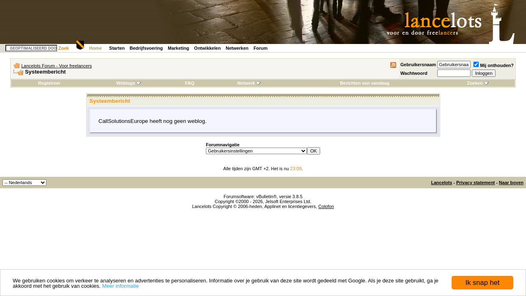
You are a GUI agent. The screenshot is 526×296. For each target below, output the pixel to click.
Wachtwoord (413, 73)
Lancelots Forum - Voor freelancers (56, 65)
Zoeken (478, 83)
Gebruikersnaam (418, 64)
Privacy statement (475, 182)
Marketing (178, 48)
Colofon (326, 206)
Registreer (49, 83)
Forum (261, 48)
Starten (117, 48)
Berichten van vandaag (364, 83)
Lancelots (441, 182)
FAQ (189, 83)
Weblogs (128, 83)
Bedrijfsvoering (146, 48)
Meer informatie (120, 286)
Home (95, 48)
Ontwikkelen (207, 48)
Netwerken (237, 48)
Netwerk (249, 83)
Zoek (63, 48)
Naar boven (511, 182)
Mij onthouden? (493, 65)
